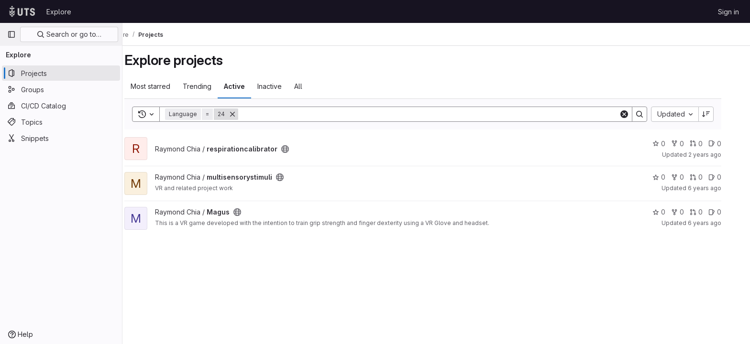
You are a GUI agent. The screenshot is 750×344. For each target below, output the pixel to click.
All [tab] (312, 86)
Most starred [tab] (164, 86)
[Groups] (61, 89)
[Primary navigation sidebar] (11, 34)
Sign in (728, 12)
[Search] (442, 114)
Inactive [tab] (283, 86)
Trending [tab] (210, 86)
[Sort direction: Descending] (719, 114)
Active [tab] (247, 86)
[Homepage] (22, 11)
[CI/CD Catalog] (61, 105)
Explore (58, 12)
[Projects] (61, 73)
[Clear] (637, 114)
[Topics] (61, 121)
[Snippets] (61, 138)
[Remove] (246, 114)
